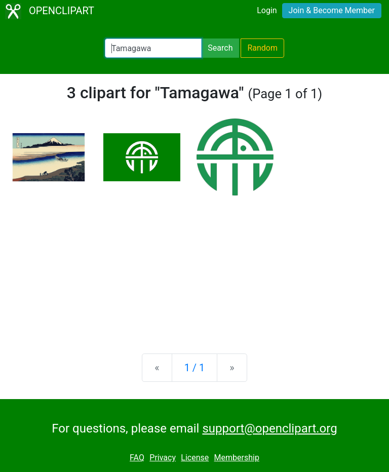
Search (220, 48)
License (195, 457)
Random (262, 48)
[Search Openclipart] (153, 48)
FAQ (137, 457)
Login (267, 10)
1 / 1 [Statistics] (194, 368)
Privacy (162, 457)
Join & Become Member (332, 10)
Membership (236, 457)
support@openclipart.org (269, 428)
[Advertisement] (194, 266)
